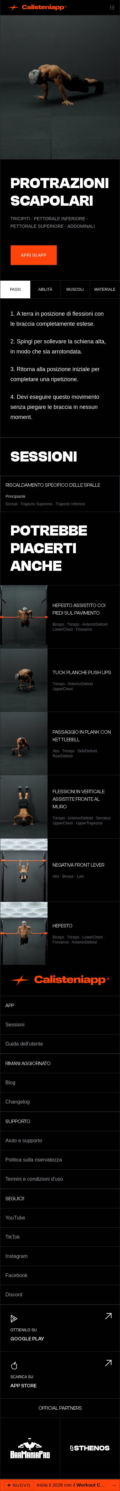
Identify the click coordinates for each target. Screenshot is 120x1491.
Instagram (16, 1256)
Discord (13, 1294)
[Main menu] (112, 7)
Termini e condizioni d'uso (34, 1179)
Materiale (105, 289)
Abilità (45, 289)
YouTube (15, 1217)
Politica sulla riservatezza (33, 1159)
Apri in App (34, 255)
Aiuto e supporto (23, 1140)
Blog (10, 1082)
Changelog (17, 1101)
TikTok (12, 1237)
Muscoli (75, 289)
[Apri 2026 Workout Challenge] (60, 1485)
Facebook (16, 1275)
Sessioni (14, 1024)
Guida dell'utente (24, 1044)
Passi (15, 289)
